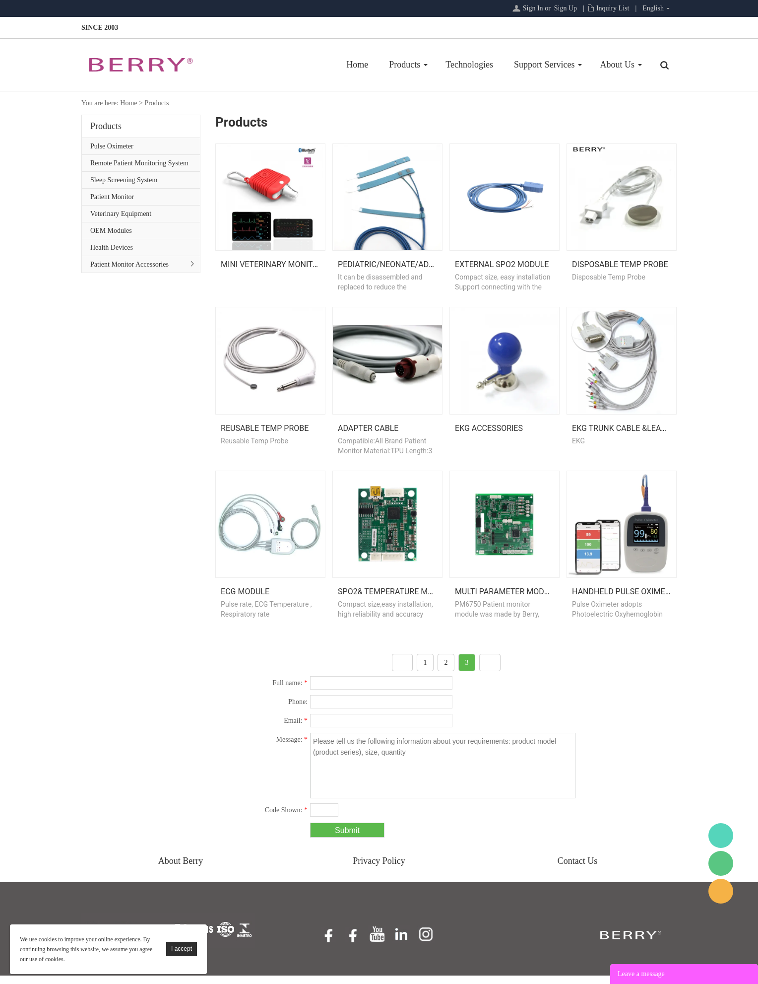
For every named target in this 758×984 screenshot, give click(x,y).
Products (404, 65)
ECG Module (245, 600)
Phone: (298, 710)
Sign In (533, 8)
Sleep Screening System (123, 180)
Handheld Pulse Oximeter (625, 600)
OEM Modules (111, 230)
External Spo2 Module (502, 267)
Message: (292, 748)
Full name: (290, 691)
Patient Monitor (112, 197)
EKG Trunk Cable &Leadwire (628, 433)
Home (357, 65)
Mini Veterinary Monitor (272, 267)
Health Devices (111, 247)
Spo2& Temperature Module (395, 600)
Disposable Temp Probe (620, 267)
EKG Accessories (489, 433)
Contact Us (578, 869)
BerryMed (720, 835)
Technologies (469, 65)
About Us (617, 65)
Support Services (544, 65)
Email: (296, 729)
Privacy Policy (379, 869)
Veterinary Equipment (120, 213)
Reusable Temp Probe (265, 433)
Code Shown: (286, 818)
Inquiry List (613, 8)
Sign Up (565, 8)
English (653, 8)
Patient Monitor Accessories (129, 264)
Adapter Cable (368, 433)
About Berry (180, 869)
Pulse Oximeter (111, 146)
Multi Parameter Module (506, 600)
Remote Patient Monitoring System (139, 163)
